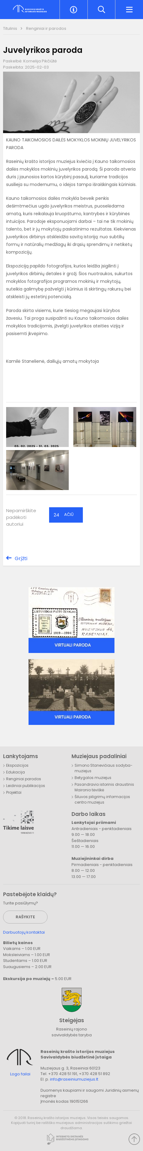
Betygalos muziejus (93, 777)
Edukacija (15, 772)
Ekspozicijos (17, 765)
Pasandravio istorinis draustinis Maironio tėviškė (104, 787)
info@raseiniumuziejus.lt (74, 1079)
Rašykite (25, 917)
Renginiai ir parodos (46, 28)
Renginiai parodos (23, 778)
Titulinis (10, 28)
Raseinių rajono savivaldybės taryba (72, 1032)
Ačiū (64, 515)
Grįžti (21, 558)
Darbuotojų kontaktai (24, 932)
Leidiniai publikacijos (25, 785)
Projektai (13, 792)
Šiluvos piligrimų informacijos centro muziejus (102, 799)
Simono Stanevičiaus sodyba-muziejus (104, 768)
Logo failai (20, 1074)
